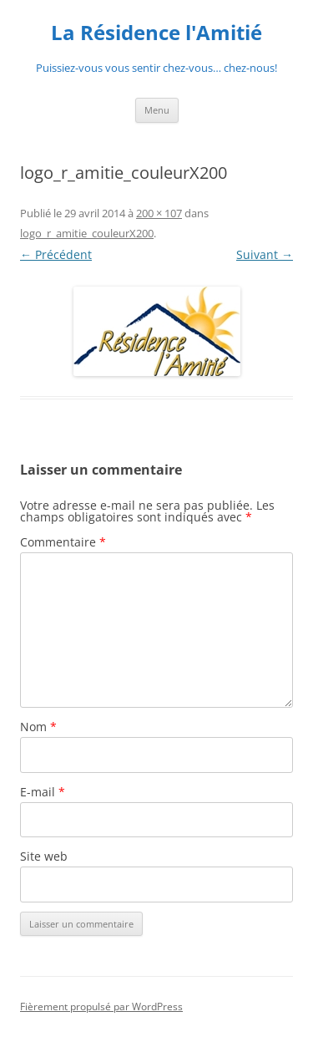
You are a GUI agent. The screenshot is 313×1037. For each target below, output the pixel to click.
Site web (44, 856)
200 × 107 (159, 213)
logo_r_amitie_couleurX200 (87, 233)
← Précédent (56, 254)
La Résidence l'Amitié (156, 33)
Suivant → (264, 254)
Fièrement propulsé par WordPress (101, 1006)
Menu (156, 110)
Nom (38, 727)
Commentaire (63, 542)
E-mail (42, 792)
